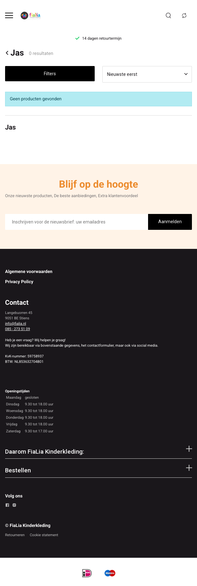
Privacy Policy (19, 281)
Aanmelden (170, 221)
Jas (14, 53)
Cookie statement (44, 535)
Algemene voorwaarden (28, 271)
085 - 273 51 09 (17, 329)
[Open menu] (9, 15)
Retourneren (15, 535)
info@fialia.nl (15, 323)
